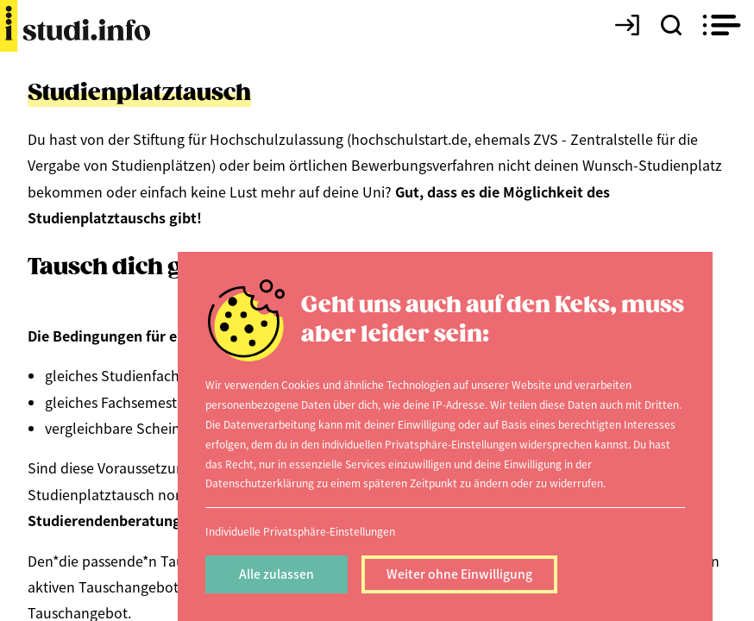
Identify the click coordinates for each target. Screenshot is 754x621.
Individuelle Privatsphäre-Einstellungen (300, 531)
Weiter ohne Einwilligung (459, 573)
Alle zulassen (276, 573)
